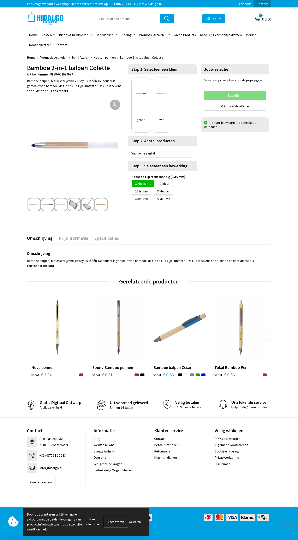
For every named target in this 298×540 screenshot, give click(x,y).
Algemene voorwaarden (231, 445)
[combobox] (127, 18)
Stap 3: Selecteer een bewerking (159, 165)
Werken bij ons (104, 445)
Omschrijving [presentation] (40, 238)
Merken (251, 35)
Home (33, 35)
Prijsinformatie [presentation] (73, 238)
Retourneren (163, 451)
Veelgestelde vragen (108, 464)
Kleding (126, 35)
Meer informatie (92, 521)
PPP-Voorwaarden (227, 439)
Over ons (245, 4)
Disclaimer (222, 464)
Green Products (185, 35)
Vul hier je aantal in (144, 153)
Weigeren (135, 522)
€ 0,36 (163, 374)
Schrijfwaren (80, 57)
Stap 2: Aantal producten (153, 140)
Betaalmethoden (166, 445)
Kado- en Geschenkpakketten (221, 35)
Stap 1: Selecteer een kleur (154, 69)
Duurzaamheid (104, 451)
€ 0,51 (102, 374)
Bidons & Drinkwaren (73, 35)
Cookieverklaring (227, 451)
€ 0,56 (224, 374)
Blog (97, 439)
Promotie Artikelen (153, 35)
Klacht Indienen (165, 457)
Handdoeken (104, 35)
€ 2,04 (41, 374)
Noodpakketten (40, 45)
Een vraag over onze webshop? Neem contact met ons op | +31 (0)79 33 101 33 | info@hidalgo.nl (94, 4)
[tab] (40, 238)
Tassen (47, 35)
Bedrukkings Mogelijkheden (113, 470)
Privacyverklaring (227, 457)
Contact (262, 4)
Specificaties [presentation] (106, 238)
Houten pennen (105, 57)
